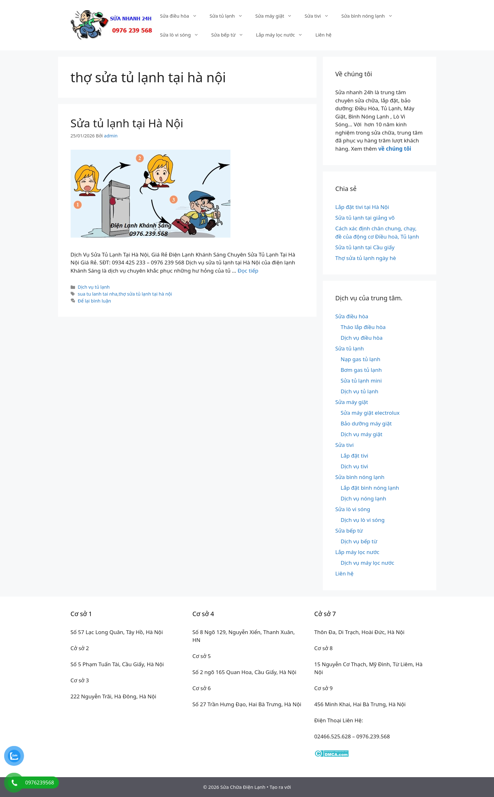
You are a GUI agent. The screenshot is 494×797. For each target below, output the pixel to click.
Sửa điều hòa (181, 15)
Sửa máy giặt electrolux (370, 412)
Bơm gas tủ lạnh (361, 369)
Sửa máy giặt (277, 15)
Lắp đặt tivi (354, 455)
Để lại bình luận (94, 301)
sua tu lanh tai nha (98, 294)
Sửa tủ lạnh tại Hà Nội (127, 123)
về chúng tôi (394, 148)
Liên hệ (323, 35)
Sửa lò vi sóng (182, 34)
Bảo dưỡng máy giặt (366, 423)
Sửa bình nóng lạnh (370, 15)
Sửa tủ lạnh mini (361, 380)
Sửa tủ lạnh (229, 15)
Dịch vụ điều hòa (362, 337)
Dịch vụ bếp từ (359, 541)
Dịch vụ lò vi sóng (363, 519)
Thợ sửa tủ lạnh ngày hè (365, 258)
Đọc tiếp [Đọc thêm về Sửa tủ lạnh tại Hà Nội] (248, 270)
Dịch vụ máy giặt (361, 434)
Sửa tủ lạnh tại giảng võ (365, 217)
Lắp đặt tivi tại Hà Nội (362, 207)
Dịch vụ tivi (354, 466)
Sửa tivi (320, 15)
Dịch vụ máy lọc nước (367, 562)
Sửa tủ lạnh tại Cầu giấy (365, 247)
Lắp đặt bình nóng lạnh (370, 487)
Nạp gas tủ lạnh (361, 359)
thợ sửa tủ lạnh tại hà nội (145, 294)
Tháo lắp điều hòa (363, 327)
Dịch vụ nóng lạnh (363, 498)
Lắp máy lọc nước (282, 34)
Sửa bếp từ (230, 34)
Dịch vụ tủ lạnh (94, 287)
